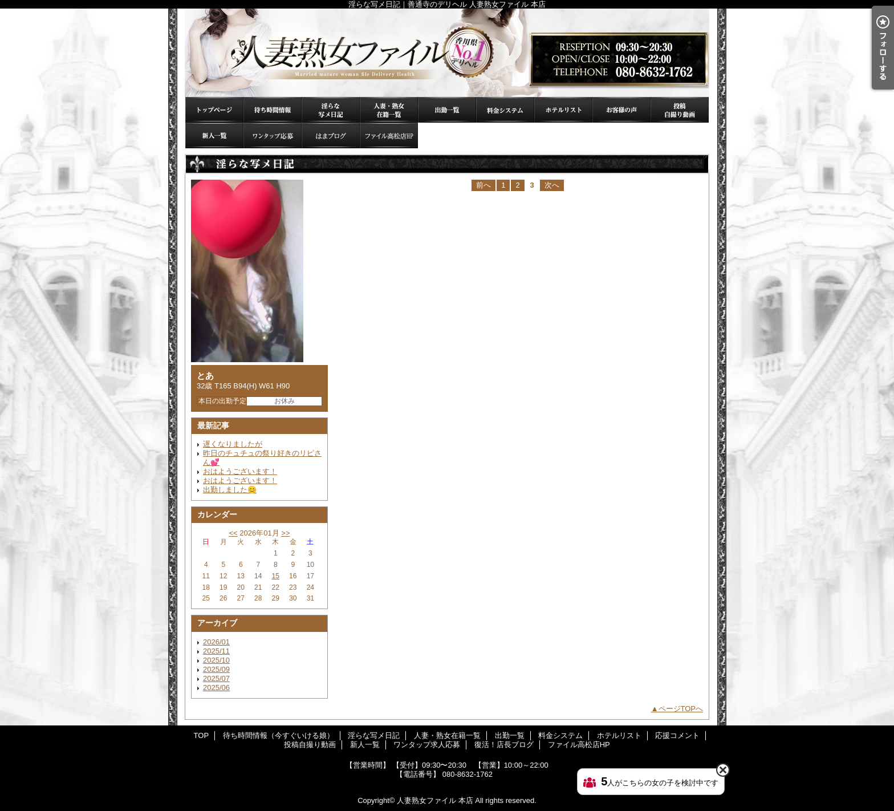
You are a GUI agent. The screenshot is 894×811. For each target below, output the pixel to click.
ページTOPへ (681, 708)
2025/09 (216, 669)
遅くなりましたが (232, 444)
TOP (214, 110)
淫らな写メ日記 (331, 110)
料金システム (505, 110)
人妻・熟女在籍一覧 (389, 110)
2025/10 (216, 660)
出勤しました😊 (230, 489)
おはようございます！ (240, 471)
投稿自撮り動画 (680, 110)
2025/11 (216, 651)
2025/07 (216, 678)
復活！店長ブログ (331, 135)
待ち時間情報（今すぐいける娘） (272, 110)
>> (285, 533)
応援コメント (621, 110)
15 (275, 576)
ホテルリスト (563, 110)
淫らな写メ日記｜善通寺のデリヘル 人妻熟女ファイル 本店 (447, 53)
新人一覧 (214, 135)
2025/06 (216, 687)
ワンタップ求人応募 (272, 135)
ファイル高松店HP (389, 135)
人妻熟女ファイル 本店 (435, 800)
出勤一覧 (447, 110)
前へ (483, 185)
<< (233, 533)
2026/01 (216, 642)
